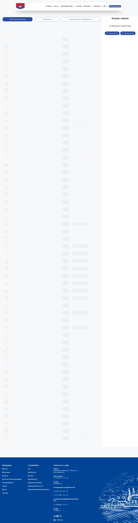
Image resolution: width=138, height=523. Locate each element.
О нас (56, 6)
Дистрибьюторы (67, 6)
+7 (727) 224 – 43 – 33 (61, 478)
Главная (49, 6)
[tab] (17, 19)
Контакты (97, 6)
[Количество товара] (65, 39)
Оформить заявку (128, 33)
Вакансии (88, 6)
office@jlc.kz (58, 483)
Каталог (79, 6)
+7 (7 (55, 491)
